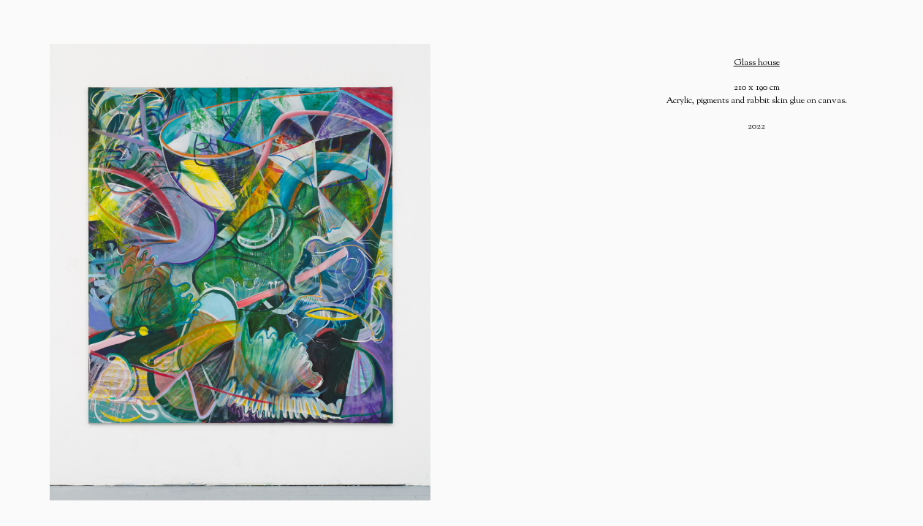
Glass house (757, 62)
